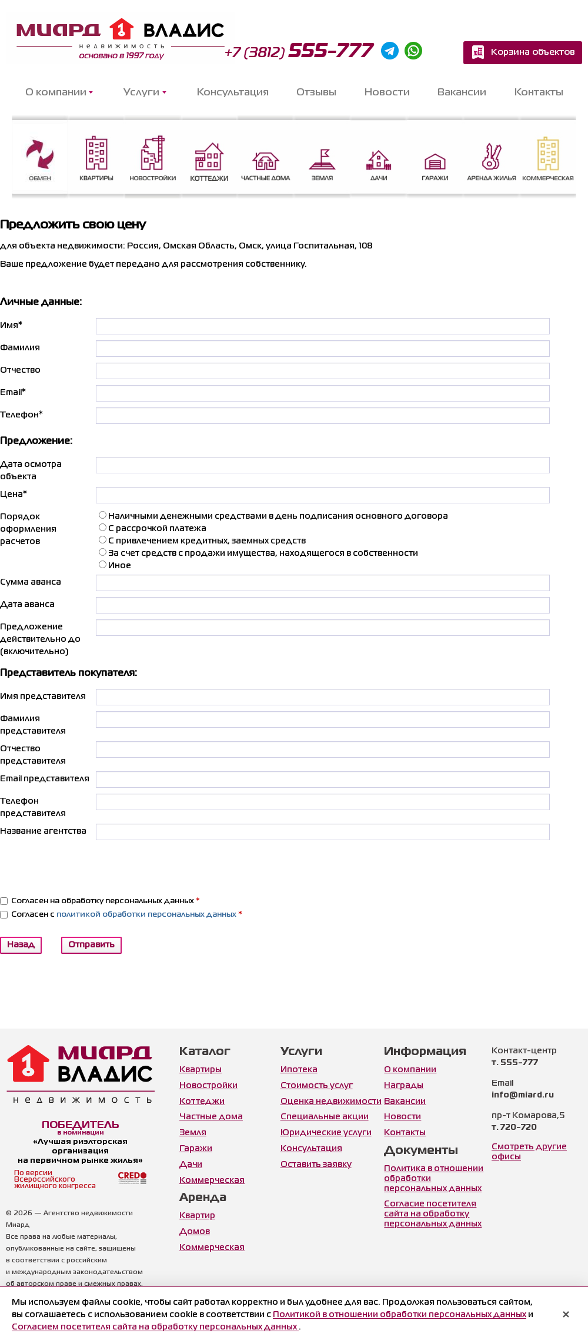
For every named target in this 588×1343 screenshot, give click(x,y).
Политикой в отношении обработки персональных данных (399, 1314)
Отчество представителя (33, 755)
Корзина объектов (533, 52)
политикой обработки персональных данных (146, 914)
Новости (387, 92)
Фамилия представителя (33, 725)
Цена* (13, 494)
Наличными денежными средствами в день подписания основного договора (273, 515)
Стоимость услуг (316, 1085)
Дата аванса (27, 604)
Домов (194, 1231)
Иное (115, 565)
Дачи (190, 1164)
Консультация (233, 92)
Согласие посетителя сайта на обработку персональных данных (433, 1214)
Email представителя (44, 778)
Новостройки (208, 1085)
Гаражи (195, 1148)
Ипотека (299, 1069)
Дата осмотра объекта (31, 470)
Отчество (20, 370)
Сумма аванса (30, 582)
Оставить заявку (316, 1164)
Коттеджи (202, 1101)
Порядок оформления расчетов (28, 529)
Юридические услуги (326, 1132)
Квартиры (200, 1069)
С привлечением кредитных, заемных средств (202, 540)
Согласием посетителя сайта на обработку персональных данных (155, 1327)
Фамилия (20, 347)
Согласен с (121, 914)
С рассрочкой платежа (152, 527)
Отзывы (316, 92)
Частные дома (211, 1116)
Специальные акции (324, 1116)
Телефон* (21, 415)
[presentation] (185, 869)
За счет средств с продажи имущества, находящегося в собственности (258, 552)
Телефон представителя (33, 807)
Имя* (11, 325)
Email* (13, 392)
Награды (403, 1085)
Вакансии (461, 92)
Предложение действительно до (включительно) (40, 639)
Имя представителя (43, 696)
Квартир (197, 1215)
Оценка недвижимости (331, 1101)
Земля (192, 1132)
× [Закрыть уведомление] (566, 1315)
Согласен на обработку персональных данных (100, 901)
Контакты (538, 92)
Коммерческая (212, 1180)
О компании (410, 1069)
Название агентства (43, 831)
